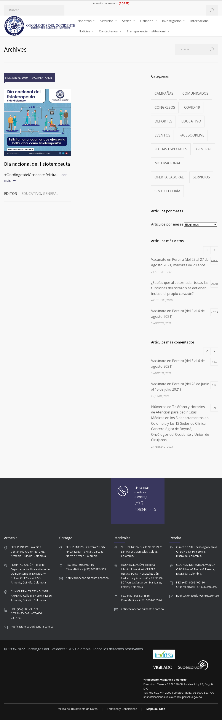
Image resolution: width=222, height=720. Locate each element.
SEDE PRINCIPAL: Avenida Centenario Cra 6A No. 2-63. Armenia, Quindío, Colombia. (28, 551)
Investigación (172, 21)
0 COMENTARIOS (42, 77)
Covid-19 (192, 107)
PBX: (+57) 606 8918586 (135, 596)
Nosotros (84, 21)
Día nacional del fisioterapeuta (37, 164)
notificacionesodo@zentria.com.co (32, 626)
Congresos (165, 107)
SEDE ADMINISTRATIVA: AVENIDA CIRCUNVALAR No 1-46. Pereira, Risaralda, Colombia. (195, 569)
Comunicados (195, 93)
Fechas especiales (171, 149)
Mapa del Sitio (155, 708)
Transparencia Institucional (146, 31)
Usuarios (146, 21)
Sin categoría (167, 191)
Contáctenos (108, 31)
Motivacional (168, 163)
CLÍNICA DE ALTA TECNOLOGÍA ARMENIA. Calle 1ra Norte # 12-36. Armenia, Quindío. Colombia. (31, 596)
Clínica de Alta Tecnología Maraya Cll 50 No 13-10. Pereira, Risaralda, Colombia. (196, 551)
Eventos (162, 135)
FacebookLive (191, 135)
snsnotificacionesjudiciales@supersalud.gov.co (173, 697)
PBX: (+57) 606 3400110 (190, 582)
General (50, 193)
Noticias (84, 31)
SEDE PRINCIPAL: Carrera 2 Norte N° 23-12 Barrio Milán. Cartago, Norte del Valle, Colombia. (86, 551)
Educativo (31, 193)
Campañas (164, 93)
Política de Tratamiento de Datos (77, 708)
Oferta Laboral (169, 177)
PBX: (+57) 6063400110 (80, 565)
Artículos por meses (167, 224)
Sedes (126, 21)
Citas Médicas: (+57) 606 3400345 (196, 587)
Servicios (106, 21)
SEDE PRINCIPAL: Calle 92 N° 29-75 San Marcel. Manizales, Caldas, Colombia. (142, 551)
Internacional (199, 21)
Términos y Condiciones (122, 708)
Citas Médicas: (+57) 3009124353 (86, 569)
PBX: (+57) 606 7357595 (25, 609)
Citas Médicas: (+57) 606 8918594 (141, 600)
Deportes (163, 121)
